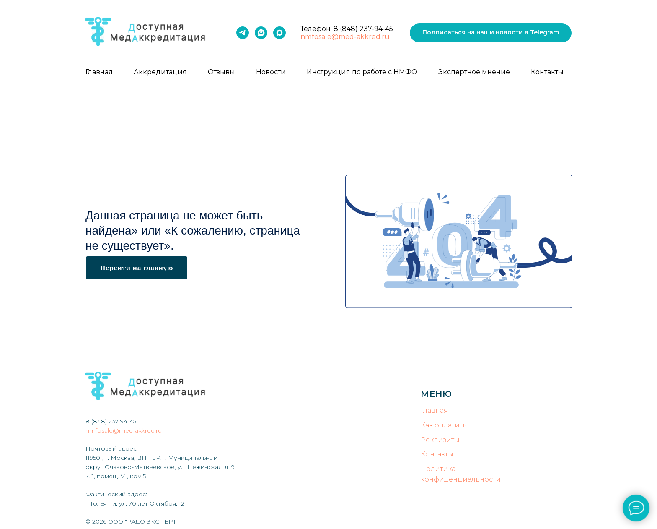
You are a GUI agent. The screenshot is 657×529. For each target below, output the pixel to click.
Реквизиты (440, 440)
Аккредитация (160, 72)
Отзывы (221, 72)
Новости (271, 72)
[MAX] (279, 32)
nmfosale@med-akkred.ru (345, 37)
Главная (99, 72)
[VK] (261, 32)
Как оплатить (444, 425)
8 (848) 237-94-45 (363, 29)
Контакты (547, 72)
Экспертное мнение (474, 72)
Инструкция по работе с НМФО (362, 72)
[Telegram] (242, 32)
